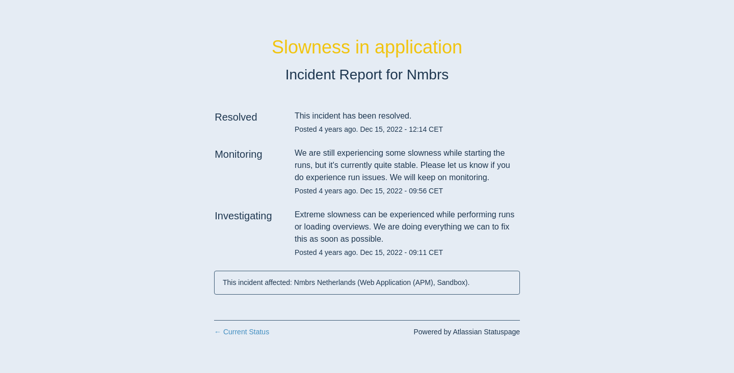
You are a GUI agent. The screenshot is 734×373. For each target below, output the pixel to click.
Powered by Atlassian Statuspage (466, 332)
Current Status (241, 332)
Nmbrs (428, 74)
